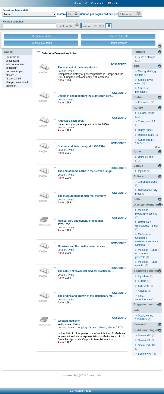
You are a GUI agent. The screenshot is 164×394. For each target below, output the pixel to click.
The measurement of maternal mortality (82, 195)
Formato (139, 51)
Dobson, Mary (146, 134)
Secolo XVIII (145, 353)
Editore (139, 176)
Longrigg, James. (87, 327)
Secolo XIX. (144, 335)
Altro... (158, 147)
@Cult (82, 375)
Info (86, 3)
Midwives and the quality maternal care (81, 246)
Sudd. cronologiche (147, 330)
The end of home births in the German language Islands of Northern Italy (102, 171)
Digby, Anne (145, 129)
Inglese (142, 171)
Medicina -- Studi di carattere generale (146, 253)
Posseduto (144, 102)
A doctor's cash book (71, 120)
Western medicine (69, 320)
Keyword (140, 324)
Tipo (137, 65)
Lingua (138, 165)
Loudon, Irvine (66, 71)
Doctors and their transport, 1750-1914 (81, 146)
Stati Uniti (143, 285)
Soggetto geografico (147, 270)
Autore (138, 107)
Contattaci (97, 3)
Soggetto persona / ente (147, 307)
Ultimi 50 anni (146, 156)
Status (138, 97)
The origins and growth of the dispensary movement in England (96, 295)
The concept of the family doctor (77, 67)
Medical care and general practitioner (80, 220)
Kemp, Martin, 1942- (111, 327)
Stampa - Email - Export (17, 48)
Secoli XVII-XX (146, 345)
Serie (137, 199)
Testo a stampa (146, 57)
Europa (142, 280)
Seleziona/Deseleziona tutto (58, 53)
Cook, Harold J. (147, 121)
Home (77, 3)
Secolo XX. (144, 340)
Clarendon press (147, 181)
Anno (137, 151)
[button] (72, 14)
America (142, 290)
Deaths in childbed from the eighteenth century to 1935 (91, 95)
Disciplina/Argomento (148, 204)
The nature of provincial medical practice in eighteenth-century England (101, 271)
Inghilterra (143, 276)
